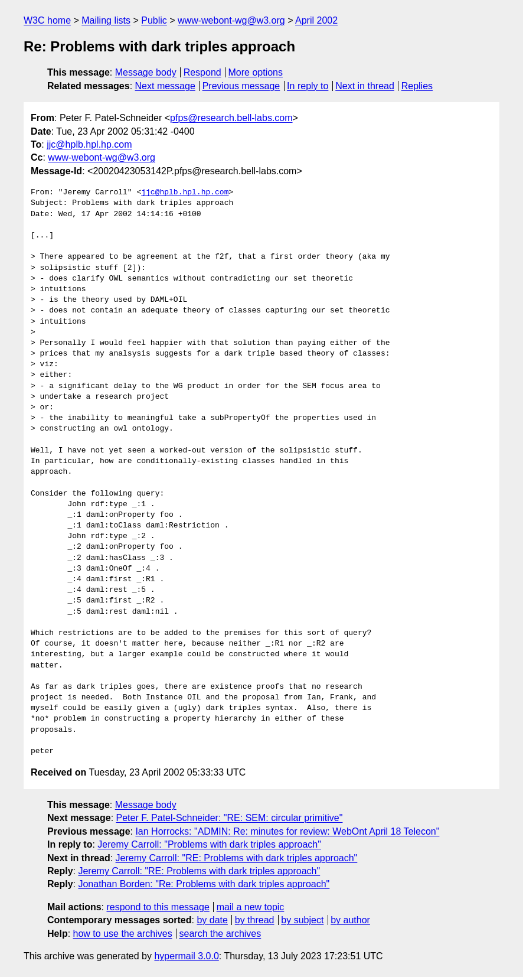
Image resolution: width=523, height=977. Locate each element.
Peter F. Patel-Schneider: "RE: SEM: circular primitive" (229, 818)
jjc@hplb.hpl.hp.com (89, 144)
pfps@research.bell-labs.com (231, 118)
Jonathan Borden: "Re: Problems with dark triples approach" (203, 884)
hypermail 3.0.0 (186, 956)
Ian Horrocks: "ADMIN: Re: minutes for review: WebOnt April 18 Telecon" (287, 831)
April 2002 (316, 20)
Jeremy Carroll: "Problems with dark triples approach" (209, 844)
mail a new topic (251, 907)
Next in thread (364, 86)
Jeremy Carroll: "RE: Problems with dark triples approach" (237, 858)
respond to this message (157, 907)
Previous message (241, 86)
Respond (202, 72)
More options (255, 72)
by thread (254, 920)
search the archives (220, 934)
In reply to (307, 86)
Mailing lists (105, 20)
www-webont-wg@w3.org (231, 20)
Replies (417, 86)
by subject (302, 920)
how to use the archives (122, 934)
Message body (145, 72)
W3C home (47, 20)
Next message (165, 86)
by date (212, 920)
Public (154, 20)
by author (350, 920)
